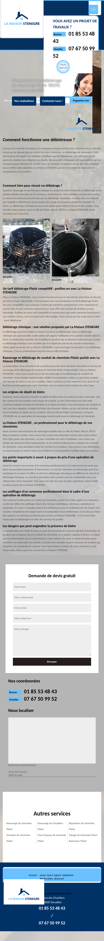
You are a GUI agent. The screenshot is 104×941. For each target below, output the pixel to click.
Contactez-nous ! (52, 101)
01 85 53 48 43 (40, 691)
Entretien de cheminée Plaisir (18, 838)
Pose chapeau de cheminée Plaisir (52, 838)
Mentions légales (52, 878)
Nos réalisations (24, 101)
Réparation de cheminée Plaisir (81, 826)
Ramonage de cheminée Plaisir (19, 826)
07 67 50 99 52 (40, 698)
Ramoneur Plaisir (78, 841)
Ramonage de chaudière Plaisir (50, 826)
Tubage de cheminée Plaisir (83, 835)
